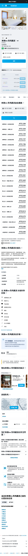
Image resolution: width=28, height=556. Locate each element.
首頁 (1, 553)
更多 (2, 268)
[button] (26, 1)
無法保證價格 (24, 535)
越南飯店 (4, 524)
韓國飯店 (4, 518)
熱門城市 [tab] (11, 502)
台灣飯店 (4, 511)
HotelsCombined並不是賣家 (14, 541)
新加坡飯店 (4, 522)
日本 (4, 553)
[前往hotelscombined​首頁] (11, 5)
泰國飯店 (4, 528)
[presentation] (10, 34)
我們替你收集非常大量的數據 (14, 544)
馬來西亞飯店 (5, 526)
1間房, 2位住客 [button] (6, 57)
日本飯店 (4, 516)
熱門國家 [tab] (4, 502)
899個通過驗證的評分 (13, 48)
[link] (7, 389)
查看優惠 (21, 385)
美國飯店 (4, 520)
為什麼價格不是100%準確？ (14, 546)
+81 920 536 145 (6, 46)
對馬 (17, 553)
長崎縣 (11, 553)
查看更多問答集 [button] (14, 457)
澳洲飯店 (4, 509)
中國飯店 (4, 513)
